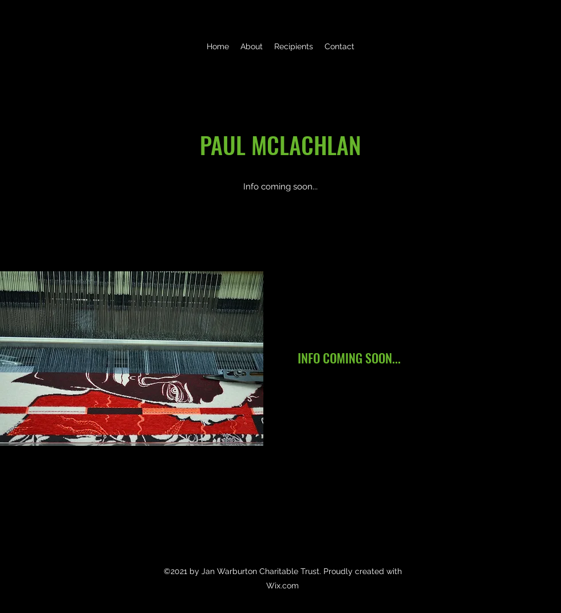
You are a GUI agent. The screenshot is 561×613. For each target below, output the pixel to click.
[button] (293, 46)
